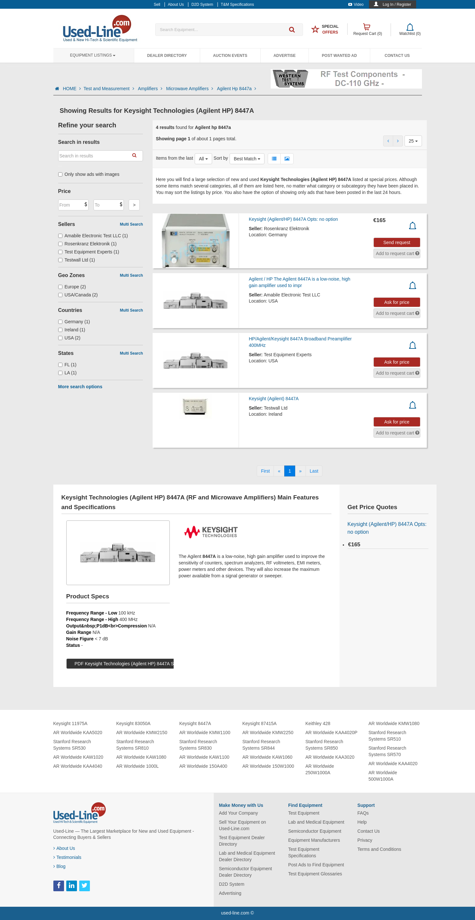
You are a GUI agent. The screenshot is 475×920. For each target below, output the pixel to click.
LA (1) (67, 372)
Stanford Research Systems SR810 (135, 745)
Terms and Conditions (379, 849)
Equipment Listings (92, 55)
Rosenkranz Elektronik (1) (87, 243)
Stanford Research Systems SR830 (198, 745)
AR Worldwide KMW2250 (268, 732)
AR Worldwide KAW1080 (141, 757)
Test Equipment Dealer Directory (242, 841)
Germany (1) (74, 321)
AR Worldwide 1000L (137, 766)
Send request (396, 242)
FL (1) (67, 364)
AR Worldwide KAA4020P (332, 732)
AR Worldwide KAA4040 (77, 766)
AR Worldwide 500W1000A (383, 776)
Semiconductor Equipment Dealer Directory (245, 872)
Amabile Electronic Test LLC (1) (93, 235)
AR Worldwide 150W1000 (268, 766)
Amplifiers (150, 88)
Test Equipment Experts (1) (88, 251)
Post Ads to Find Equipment (316, 864)
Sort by (221, 158)
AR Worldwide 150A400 (203, 766)
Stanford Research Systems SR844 (261, 745)
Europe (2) (72, 286)
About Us (64, 848)
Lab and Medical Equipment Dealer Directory (247, 856)
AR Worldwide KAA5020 (77, 732)
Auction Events (230, 55)
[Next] (300, 470)
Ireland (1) (71, 329)
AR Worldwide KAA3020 (330, 757)
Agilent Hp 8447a (236, 88)
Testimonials (67, 857)
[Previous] (279, 470)
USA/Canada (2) (78, 294)
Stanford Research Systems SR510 (387, 736)
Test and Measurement (109, 88)
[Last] (314, 470)
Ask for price (396, 302)
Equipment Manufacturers (314, 840)
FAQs (363, 813)
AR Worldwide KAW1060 (268, 757)
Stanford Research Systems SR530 (72, 745)
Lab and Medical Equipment (316, 822)
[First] (265, 470)
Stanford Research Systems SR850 (324, 745)
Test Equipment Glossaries (315, 873)
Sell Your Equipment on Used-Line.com (242, 825)
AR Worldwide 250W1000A (320, 769)
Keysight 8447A (195, 723)
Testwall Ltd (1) (76, 259)
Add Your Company (238, 813)
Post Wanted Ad (339, 55)
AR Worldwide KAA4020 (393, 763)
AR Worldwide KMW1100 (205, 732)
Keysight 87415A (260, 723)
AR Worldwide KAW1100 (204, 757)
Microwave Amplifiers (190, 88)
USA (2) (69, 337)
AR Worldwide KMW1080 (394, 723)
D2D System (231, 884)
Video (355, 4)
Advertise (285, 55)
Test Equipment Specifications (303, 852)
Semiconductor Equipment (314, 831)
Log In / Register (397, 4)
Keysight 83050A (133, 723)
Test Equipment (303, 813)
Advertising (230, 893)
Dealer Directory (167, 55)
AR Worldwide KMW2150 (141, 732)
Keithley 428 (318, 723)
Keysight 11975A (70, 723)
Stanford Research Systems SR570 (387, 751)
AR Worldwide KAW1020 (78, 757)
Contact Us (397, 55)
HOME (72, 88)
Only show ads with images (89, 174)
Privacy (364, 840)
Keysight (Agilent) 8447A (273, 398)
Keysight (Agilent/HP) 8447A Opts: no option (293, 219)
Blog (59, 866)
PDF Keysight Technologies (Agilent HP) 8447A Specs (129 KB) (139, 663)
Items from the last (174, 158)
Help (362, 822)
